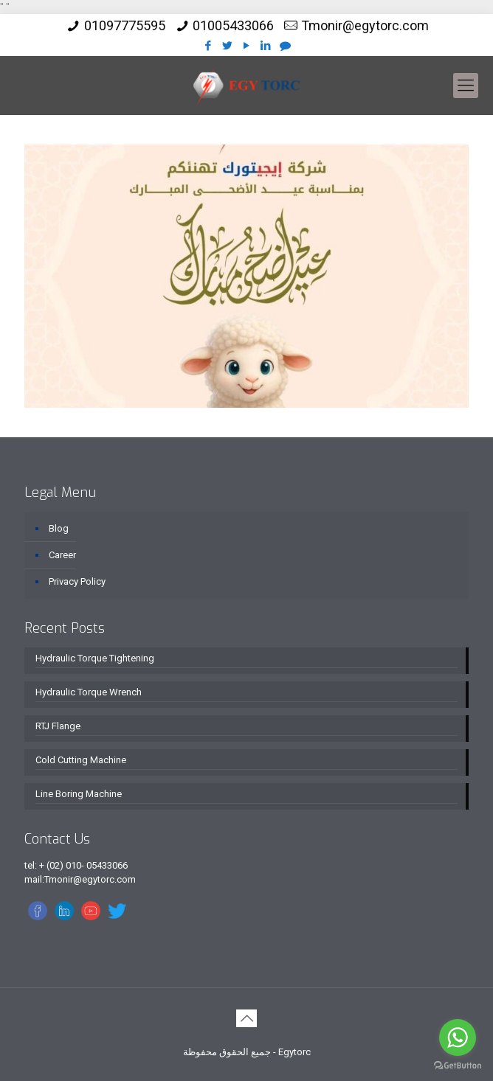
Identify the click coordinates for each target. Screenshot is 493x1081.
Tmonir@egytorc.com (365, 25)
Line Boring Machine (78, 793)
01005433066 (233, 25)
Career (62, 554)
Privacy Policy (77, 581)
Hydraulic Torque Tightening (94, 658)
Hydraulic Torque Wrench (88, 692)
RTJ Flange (57, 725)
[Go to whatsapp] (457, 1037)
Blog (59, 528)
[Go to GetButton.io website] (457, 1066)
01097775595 (124, 25)
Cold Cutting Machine (80, 759)
